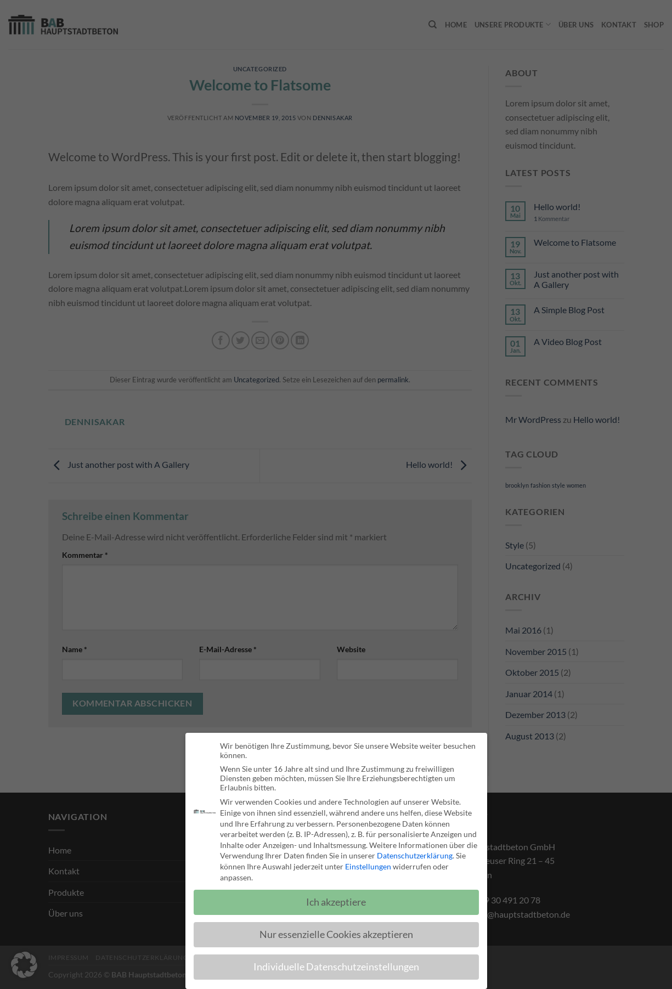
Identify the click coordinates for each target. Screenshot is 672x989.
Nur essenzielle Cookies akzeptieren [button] (336, 936)
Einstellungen (368, 868)
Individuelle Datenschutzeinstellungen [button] (336, 969)
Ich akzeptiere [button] (336, 904)
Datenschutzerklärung (415, 857)
